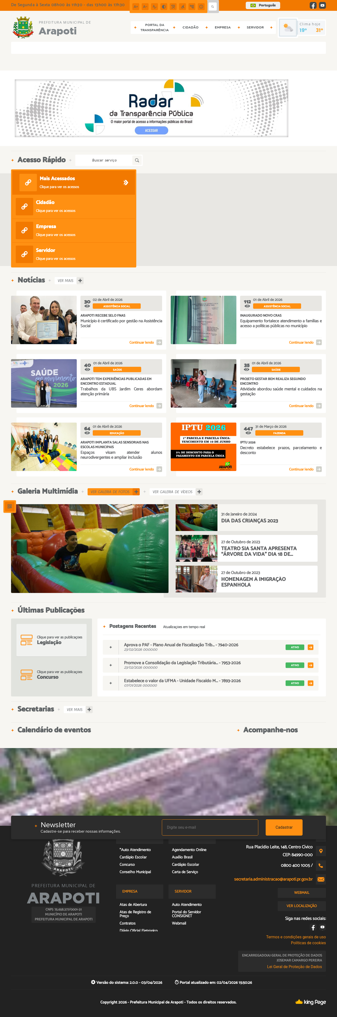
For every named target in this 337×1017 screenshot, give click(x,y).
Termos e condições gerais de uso (296, 937)
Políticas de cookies (308, 943)
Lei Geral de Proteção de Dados (294, 966)
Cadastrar (284, 827)
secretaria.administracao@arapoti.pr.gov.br (273, 879)
